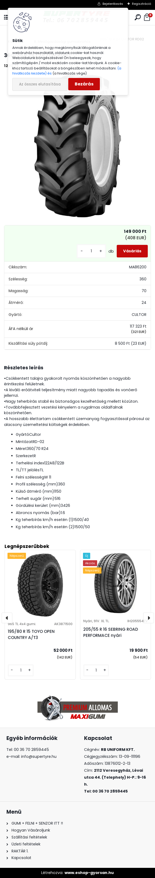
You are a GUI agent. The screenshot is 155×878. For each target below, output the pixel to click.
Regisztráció (141, 4)
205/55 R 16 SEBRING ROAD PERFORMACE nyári (110, 632)
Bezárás (84, 84)
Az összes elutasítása (40, 84)
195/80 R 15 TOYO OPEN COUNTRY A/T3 (31, 634)
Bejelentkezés (113, 4)
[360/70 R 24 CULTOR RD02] (77, 146)
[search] (138, 17)
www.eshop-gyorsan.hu (89, 872)
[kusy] (91, 251)
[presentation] (7, 618)
